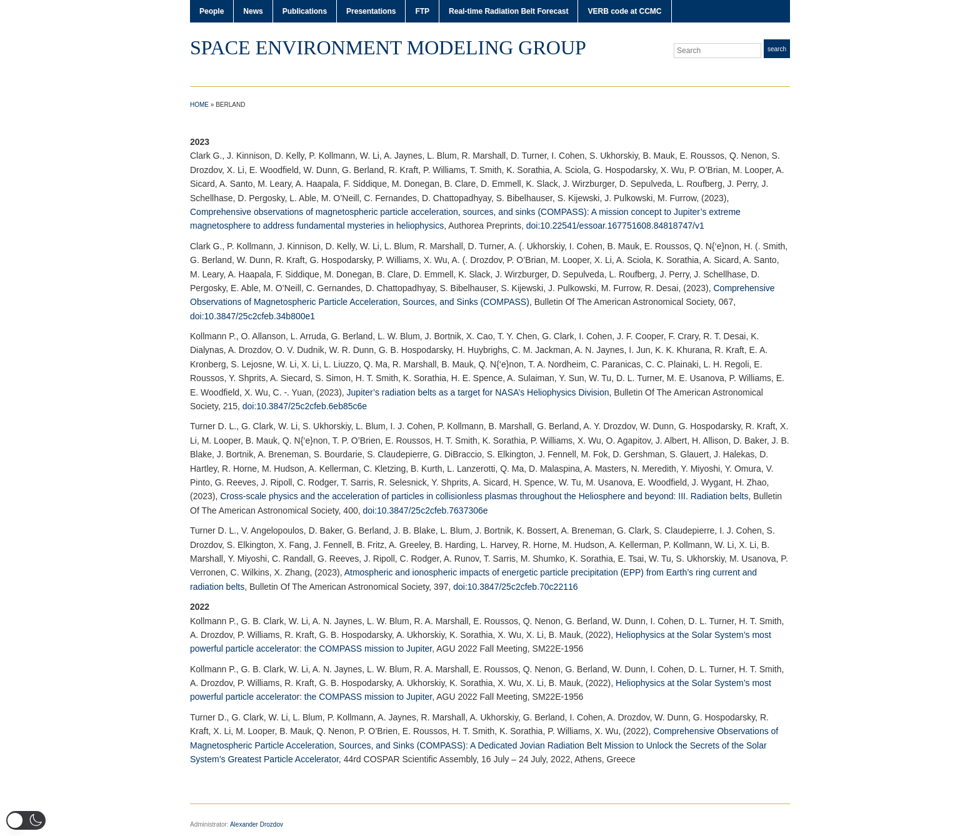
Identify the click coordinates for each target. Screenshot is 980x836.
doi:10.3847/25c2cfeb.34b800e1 (252, 316)
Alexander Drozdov (256, 824)
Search (777, 49)
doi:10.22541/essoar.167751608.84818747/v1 (615, 226)
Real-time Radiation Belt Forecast (508, 11)
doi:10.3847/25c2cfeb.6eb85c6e (304, 406)
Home (199, 104)
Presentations (371, 11)
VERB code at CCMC (624, 11)
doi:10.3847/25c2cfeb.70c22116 (515, 587)
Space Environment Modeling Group (388, 47)
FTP (422, 11)
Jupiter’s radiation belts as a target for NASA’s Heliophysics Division (478, 392)
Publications (304, 11)
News (252, 11)
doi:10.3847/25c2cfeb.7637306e (425, 510)
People (211, 11)
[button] (26, 820)
